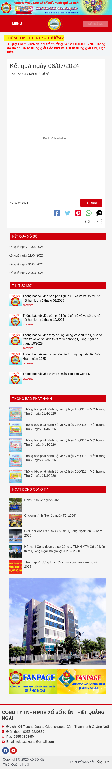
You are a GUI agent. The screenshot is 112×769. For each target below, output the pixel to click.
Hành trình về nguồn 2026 (42, 502)
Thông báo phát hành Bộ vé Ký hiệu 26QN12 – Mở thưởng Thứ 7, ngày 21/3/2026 (64, 476)
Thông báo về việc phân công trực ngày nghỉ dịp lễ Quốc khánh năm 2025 (62, 359)
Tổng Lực (102, 762)
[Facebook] (57, 216)
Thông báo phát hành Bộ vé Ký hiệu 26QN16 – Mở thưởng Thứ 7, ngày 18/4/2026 (64, 414)
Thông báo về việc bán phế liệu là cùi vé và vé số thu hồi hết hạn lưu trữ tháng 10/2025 (62, 320)
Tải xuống (91, 205)
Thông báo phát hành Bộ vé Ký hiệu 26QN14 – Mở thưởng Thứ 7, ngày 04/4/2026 (64, 445)
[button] (93, 24)
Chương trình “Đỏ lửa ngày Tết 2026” (50, 518)
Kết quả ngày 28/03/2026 (26, 275)
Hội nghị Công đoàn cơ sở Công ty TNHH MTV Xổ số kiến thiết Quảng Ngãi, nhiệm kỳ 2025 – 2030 (64, 551)
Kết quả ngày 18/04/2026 (26, 249)
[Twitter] (67, 216)
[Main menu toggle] (14, 24)
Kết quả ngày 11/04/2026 (26, 258)
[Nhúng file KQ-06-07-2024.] (56, 140)
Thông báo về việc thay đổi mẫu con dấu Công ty (56, 376)
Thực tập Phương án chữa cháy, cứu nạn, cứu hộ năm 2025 (62, 567)
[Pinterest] (78, 216)
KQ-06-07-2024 (19, 205)
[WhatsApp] (89, 216)
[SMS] (99, 216)
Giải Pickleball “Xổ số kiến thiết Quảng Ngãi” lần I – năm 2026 (63, 536)
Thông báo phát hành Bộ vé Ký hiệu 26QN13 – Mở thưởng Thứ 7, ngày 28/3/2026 (64, 461)
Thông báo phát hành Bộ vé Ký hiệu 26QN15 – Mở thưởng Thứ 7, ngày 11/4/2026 (64, 429)
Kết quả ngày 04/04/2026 (26, 267)
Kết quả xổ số (39, 76)
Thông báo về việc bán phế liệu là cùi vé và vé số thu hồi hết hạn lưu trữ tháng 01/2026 (62, 301)
